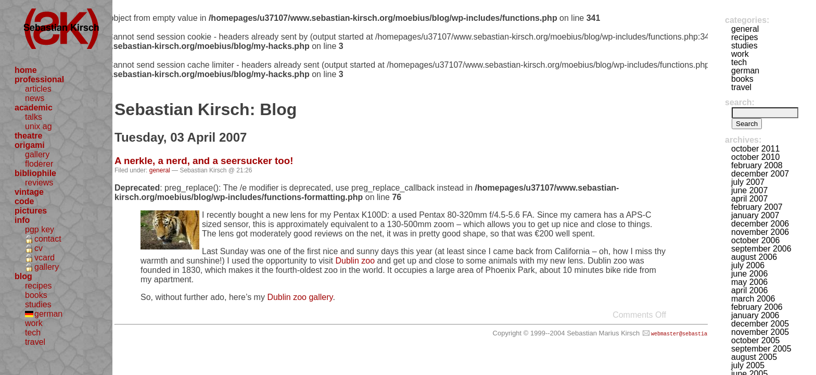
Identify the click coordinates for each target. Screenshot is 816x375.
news (34, 98)
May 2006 (749, 282)
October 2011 (755, 148)
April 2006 (749, 290)
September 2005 (761, 348)
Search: (740, 102)
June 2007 (749, 190)
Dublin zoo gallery (300, 297)
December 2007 (760, 173)
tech (33, 332)
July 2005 (747, 365)
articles (38, 88)
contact (47, 238)
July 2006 (747, 265)
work (34, 323)
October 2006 (755, 240)
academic (34, 107)
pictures (31, 210)
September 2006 (761, 248)
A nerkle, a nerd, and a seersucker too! (203, 160)
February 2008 (757, 165)
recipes (38, 285)
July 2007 (747, 182)
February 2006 (757, 307)
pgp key (39, 229)
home (26, 70)
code (24, 201)
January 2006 (755, 315)
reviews (39, 182)
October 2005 (755, 340)
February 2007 (757, 207)
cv (38, 248)
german (48, 313)
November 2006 (760, 232)
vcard (44, 257)
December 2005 (760, 323)
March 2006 (753, 298)
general (159, 170)
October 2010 (755, 157)
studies (38, 304)
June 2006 (749, 273)
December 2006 (760, 223)
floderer (39, 163)
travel (35, 342)
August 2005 (754, 357)
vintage (29, 192)
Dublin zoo (355, 260)
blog (23, 276)
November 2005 (760, 332)
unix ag (38, 126)
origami (30, 145)
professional (39, 79)
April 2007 (749, 198)
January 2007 (755, 215)
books (36, 295)
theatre (28, 135)
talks (33, 117)
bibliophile (35, 173)
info (22, 220)
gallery (37, 154)
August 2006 (754, 257)
